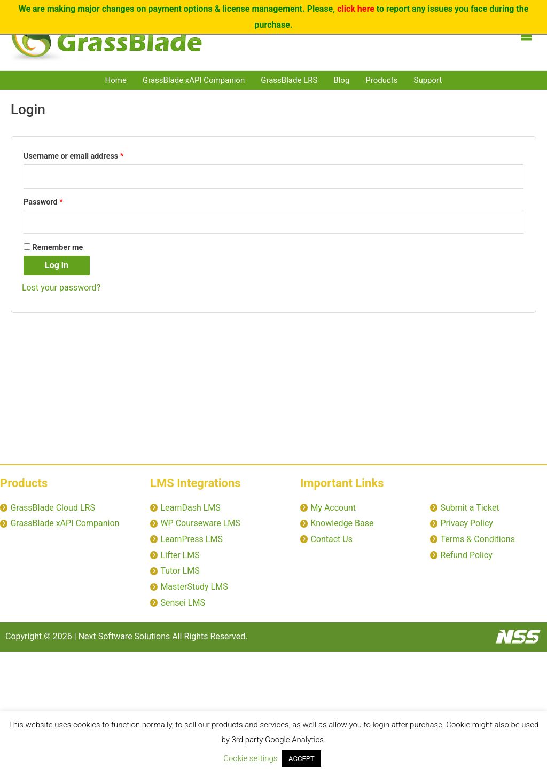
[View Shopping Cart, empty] (526, 35)
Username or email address (89, 155)
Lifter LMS (179, 555)
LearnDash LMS (190, 508)
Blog (341, 80)
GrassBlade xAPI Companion (194, 80)
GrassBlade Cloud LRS (52, 508)
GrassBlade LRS (289, 80)
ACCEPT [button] (301, 759)
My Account (333, 508)
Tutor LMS (179, 571)
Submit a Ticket (469, 508)
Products (381, 80)
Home (116, 80)
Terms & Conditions (477, 539)
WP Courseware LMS (200, 523)
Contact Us (331, 539)
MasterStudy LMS (194, 587)
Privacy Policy (466, 523)
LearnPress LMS (191, 539)
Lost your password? (61, 288)
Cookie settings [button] (250, 758)
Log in (56, 265)
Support (428, 80)
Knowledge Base (341, 523)
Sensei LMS (182, 603)
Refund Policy (466, 555)
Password (58, 201)
